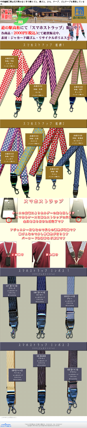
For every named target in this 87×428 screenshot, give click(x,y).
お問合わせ (11, 417)
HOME (5, 417)
